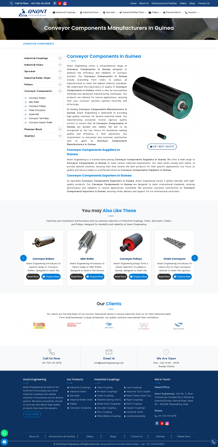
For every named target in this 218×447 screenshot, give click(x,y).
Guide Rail (31, 114)
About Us (144, 3)
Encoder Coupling (105, 408)
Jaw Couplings (133, 387)
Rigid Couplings (133, 399)
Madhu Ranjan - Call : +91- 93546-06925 (144, 444)
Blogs (192, 3)
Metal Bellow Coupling (107, 416)
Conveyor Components (38, 91)
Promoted (117, 444)
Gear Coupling (103, 387)
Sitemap (160, 436)
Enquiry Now (51, 276)
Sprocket (110, 12)
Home (133, 3)
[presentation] (23, 258)
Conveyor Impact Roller (38, 122)
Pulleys (154, 12)
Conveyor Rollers (35, 98)
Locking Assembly (134, 416)
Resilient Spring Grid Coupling (108, 399)
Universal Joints (133, 412)
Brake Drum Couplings (107, 403)
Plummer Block (173, 12)
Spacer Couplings (134, 408)
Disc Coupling (103, 412)
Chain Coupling (103, 395)
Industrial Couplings (64, 12)
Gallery (183, 3)
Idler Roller (31, 102)
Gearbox (192, 12)
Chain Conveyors (35, 110)
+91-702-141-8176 (40, 3)
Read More (33, 276)
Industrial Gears (90, 12)
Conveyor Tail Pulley (36, 118)
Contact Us (204, 3)
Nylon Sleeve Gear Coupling (138, 395)
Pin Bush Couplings (105, 391)
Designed (104, 444)
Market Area (183, 436)
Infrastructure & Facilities (164, 3)
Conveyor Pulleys (35, 106)
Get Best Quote (162, 146)
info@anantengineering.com (109, 363)
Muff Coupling (133, 403)
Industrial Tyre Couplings (138, 391)
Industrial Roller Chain (132, 12)
